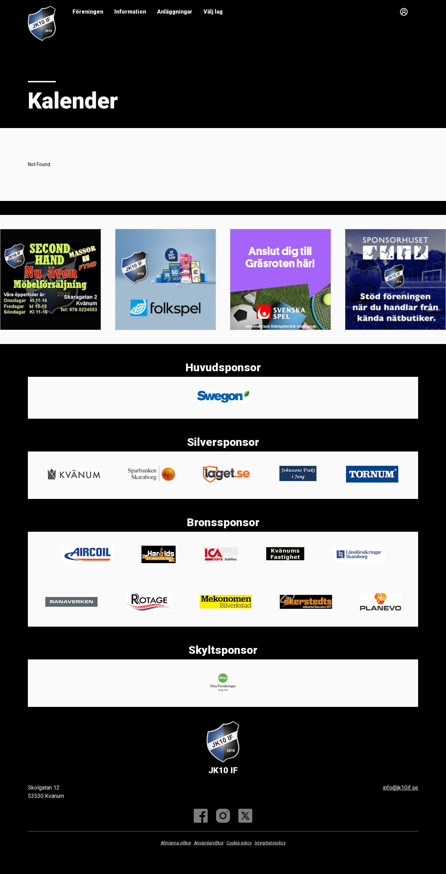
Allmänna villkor (176, 843)
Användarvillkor (209, 843)
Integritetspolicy (270, 843)
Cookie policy (239, 843)
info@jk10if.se (400, 787)
